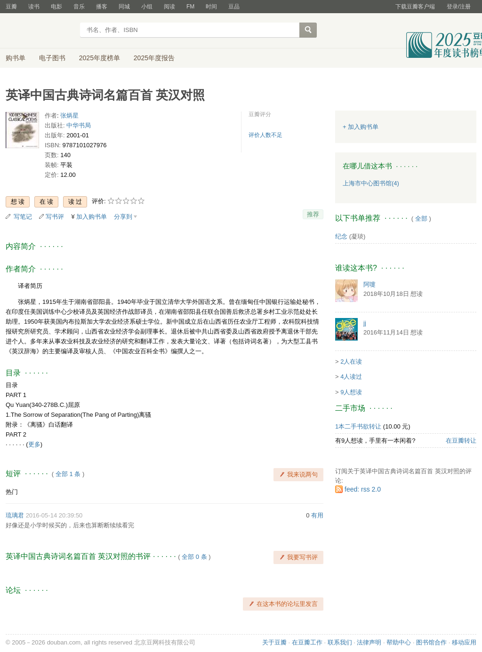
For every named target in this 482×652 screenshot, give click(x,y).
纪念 (341, 236)
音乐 (79, 6)
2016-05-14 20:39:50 (54, 515)
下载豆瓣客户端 (415, 6)
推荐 (313, 214)
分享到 (123, 216)
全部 (421, 218)
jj (364, 322)
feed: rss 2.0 (363, 489)
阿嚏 (369, 284)
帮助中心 (398, 642)
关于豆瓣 (274, 642)
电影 (56, 6)
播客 (101, 6)
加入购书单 (91, 216)
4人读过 (351, 376)
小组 (147, 6)
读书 (34, 6)
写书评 (55, 216)
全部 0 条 (194, 556)
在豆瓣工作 (307, 642)
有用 (317, 515)
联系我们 (340, 642)
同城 (124, 6)
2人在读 (351, 361)
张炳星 (69, 115)
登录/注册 (459, 6)
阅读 (169, 6)
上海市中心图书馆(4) (371, 183)
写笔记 (23, 216)
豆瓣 (11, 6)
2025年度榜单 (99, 58)
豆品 (234, 6)
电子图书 (52, 58)
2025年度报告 (154, 58)
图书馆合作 (431, 642)
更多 (34, 444)
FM (190, 6)
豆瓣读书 (40, 31)
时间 (211, 6)
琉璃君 (15, 515)
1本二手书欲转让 (358, 426)
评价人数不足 (265, 135)
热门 (12, 491)
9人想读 (351, 392)
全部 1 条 (68, 473)
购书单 (15, 58)
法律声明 (369, 642)
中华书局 (78, 125)
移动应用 (464, 642)
